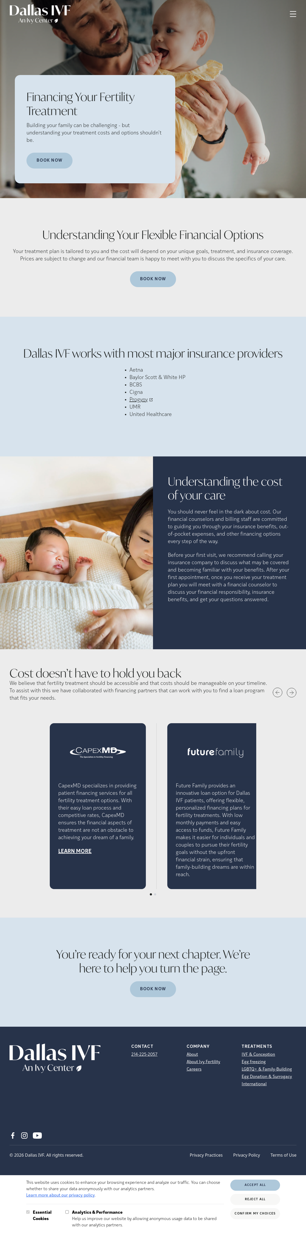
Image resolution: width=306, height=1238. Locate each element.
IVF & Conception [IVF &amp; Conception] (258, 1055)
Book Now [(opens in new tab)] (153, 279)
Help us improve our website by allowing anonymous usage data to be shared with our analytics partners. (148, 1218)
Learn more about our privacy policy (60, 1195)
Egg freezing (254, 1062)
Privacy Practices (206, 1155)
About (192, 1055)
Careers (194, 1069)
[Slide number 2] (155, 894)
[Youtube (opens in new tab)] (37, 1135)
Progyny (138, 400)
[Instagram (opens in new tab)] (24, 1135)
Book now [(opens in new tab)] (153, 989)
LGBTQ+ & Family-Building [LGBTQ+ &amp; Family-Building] (267, 1069)
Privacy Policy (246, 1155)
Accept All (255, 1185)
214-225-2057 (144, 1055)
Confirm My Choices (255, 1213)
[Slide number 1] (151, 894)
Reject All (255, 1199)
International (254, 1084)
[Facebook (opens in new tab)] (13, 1135)
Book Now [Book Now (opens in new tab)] (49, 160)
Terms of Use (283, 1155)
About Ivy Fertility (203, 1062)
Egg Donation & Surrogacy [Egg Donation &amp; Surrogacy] (267, 1077)
